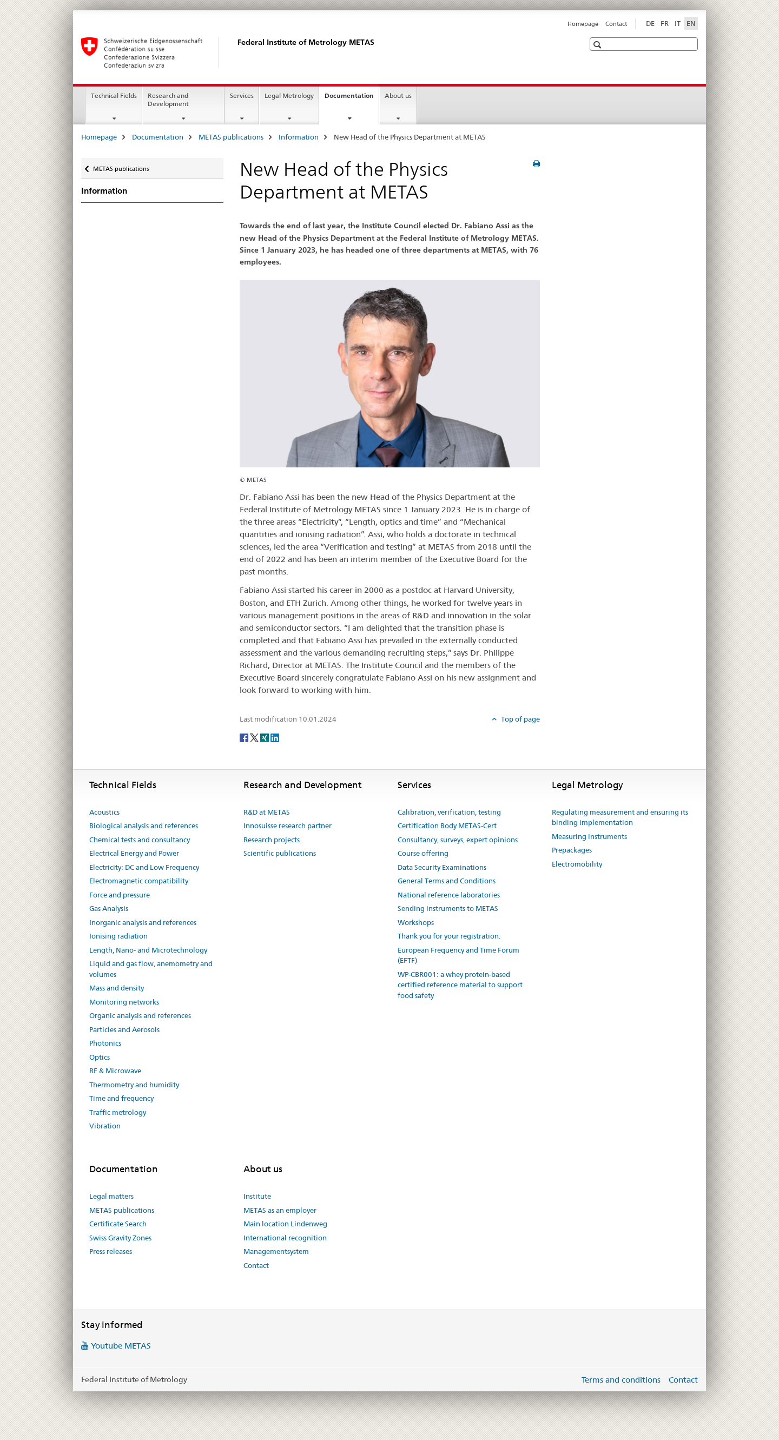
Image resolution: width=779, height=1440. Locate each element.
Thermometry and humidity (134, 1084)
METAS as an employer (279, 1210)
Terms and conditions (621, 1380)
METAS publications (231, 137)
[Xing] (265, 737)
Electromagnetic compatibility (138, 880)
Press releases (110, 1251)
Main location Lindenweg (285, 1223)
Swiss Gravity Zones (120, 1237)
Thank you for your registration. (449, 936)
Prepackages (572, 849)
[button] (598, 44)
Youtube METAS (121, 1345)
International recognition (285, 1237)
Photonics (105, 1043)
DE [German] (650, 23)
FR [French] (665, 23)
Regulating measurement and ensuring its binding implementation (620, 817)
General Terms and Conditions (447, 880)
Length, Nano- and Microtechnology (148, 950)
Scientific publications (279, 853)
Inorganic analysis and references (142, 922)
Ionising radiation (118, 936)
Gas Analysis (108, 908)
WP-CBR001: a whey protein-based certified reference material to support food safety (460, 985)
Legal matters (111, 1196)
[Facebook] (245, 737)
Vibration (105, 1125)
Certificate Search (118, 1223)
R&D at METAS (266, 812)
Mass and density (116, 987)
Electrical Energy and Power (134, 853)
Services (242, 95)
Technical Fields (114, 95)
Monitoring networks (124, 1002)
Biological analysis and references (143, 825)
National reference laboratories (449, 894)
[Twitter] (255, 737)
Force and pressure (119, 894)
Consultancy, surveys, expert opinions (458, 839)
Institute (257, 1196)
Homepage (582, 24)
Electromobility (577, 864)
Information (299, 137)
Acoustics (104, 812)
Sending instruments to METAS (448, 908)
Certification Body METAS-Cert (447, 825)
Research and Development (168, 99)
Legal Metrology (289, 95)
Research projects (271, 839)
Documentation (352, 99)
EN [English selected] (691, 23)
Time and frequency (121, 1098)
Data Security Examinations (442, 867)
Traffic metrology (117, 1112)
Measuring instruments (589, 836)
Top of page (519, 719)
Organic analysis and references (140, 1015)
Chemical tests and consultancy (139, 839)
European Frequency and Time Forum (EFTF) (458, 955)
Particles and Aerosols (124, 1029)
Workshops (416, 922)
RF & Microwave (115, 1070)
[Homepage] (235, 52)
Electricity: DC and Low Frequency (144, 867)
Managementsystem (276, 1251)
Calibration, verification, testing (449, 812)
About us (398, 95)
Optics (99, 1057)
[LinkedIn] (274, 737)
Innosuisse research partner (287, 825)
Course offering (423, 853)
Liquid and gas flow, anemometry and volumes (151, 969)
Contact (616, 24)
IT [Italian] (678, 23)
